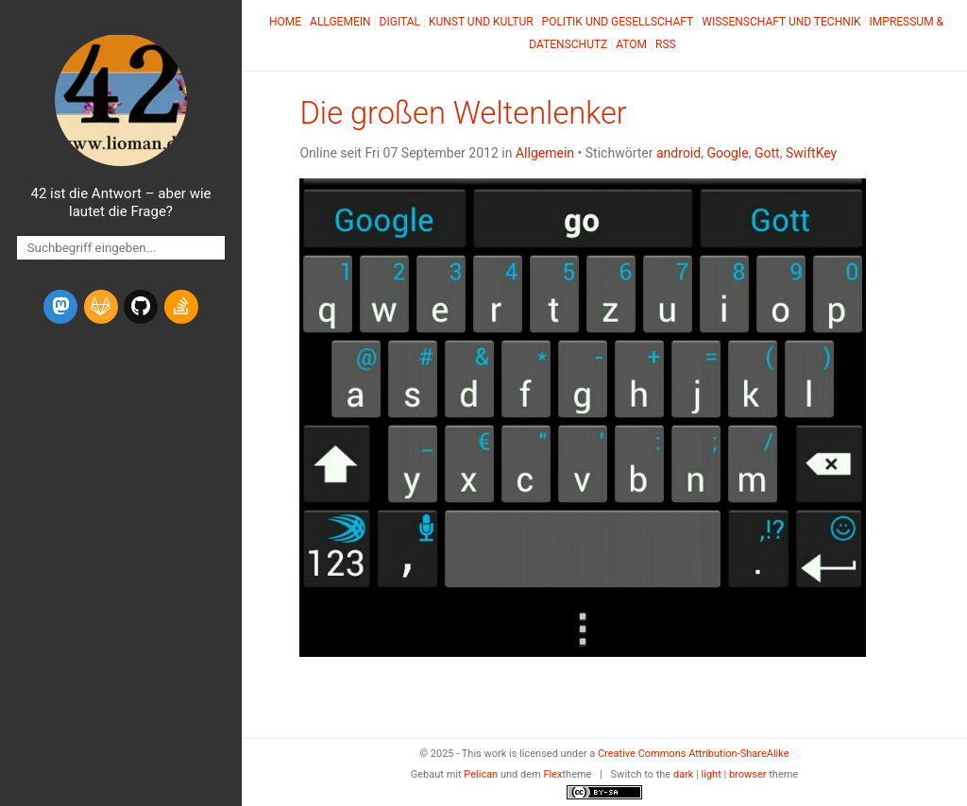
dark (683, 774)
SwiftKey (811, 152)
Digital (400, 21)
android (678, 152)
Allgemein (340, 21)
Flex (552, 774)
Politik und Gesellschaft (618, 21)
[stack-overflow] (181, 307)
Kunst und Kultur (481, 21)
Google (727, 152)
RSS (665, 44)
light (711, 774)
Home (285, 21)
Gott (767, 152)
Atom (631, 44)
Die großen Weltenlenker (462, 113)
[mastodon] (60, 307)
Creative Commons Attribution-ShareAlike (693, 753)
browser (748, 774)
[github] (141, 307)
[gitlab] (101, 307)
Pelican (481, 774)
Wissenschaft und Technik (781, 21)
